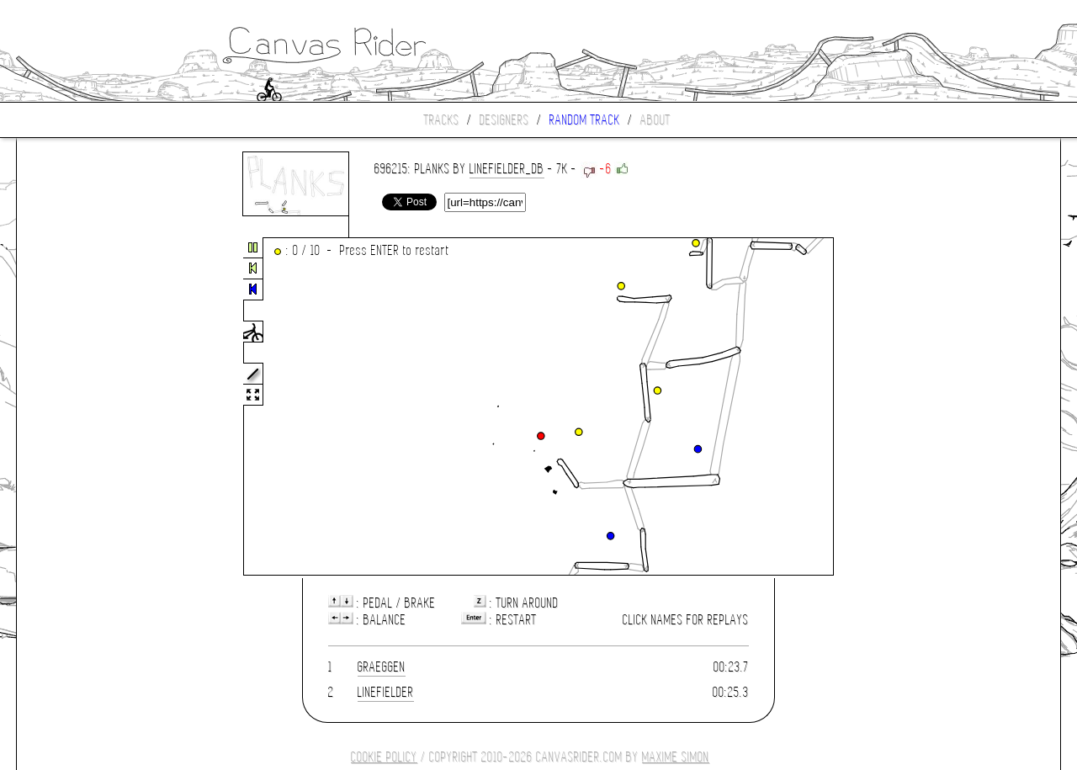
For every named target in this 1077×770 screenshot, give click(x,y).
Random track (584, 120)
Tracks (441, 120)
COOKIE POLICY (384, 757)
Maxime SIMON (675, 757)
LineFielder (386, 692)
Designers (504, 120)
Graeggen (382, 667)
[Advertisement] (87, 407)
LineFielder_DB (507, 169)
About (655, 120)
